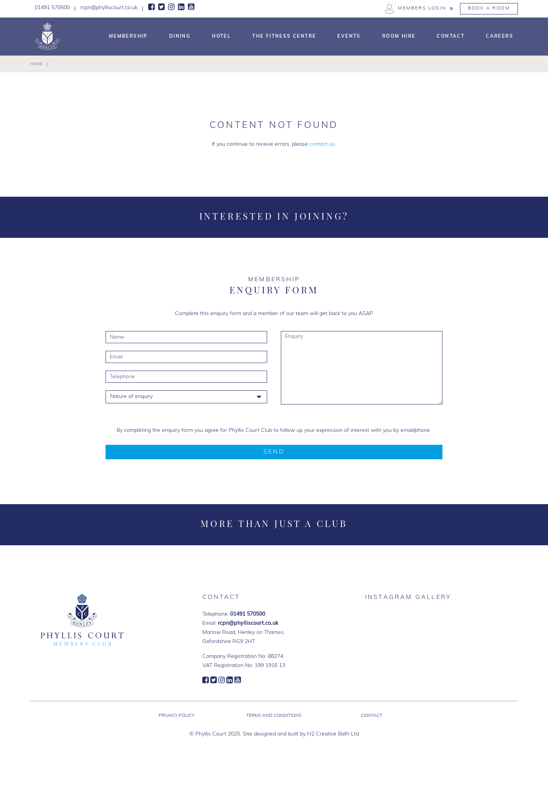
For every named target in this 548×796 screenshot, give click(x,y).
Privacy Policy (176, 715)
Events (349, 36)
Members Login (422, 8)
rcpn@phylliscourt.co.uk (248, 623)
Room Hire (399, 36)
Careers (499, 36)
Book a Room (489, 8)
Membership (128, 36)
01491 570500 (247, 614)
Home (36, 64)
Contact (451, 36)
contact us (322, 144)
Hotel (221, 36)
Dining (180, 36)
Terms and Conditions (273, 715)
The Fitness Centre (284, 36)
